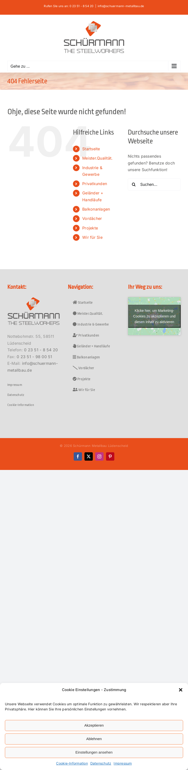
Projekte (90, 228)
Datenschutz (100, 763)
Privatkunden (94, 183)
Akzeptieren (94, 725)
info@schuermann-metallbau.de (121, 6)
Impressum (123, 763)
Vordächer (92, 218)
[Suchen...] (154, 184)
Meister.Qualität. (97, 158)
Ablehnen (94, 739)
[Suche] (134, 184)
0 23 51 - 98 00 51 (34, 356)
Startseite (91, 148)
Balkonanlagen (96, 209)
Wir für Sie (92, 237)
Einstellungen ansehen (94, 752)
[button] (180, 689)
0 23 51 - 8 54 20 (41, 349)
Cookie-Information (72, 763)
